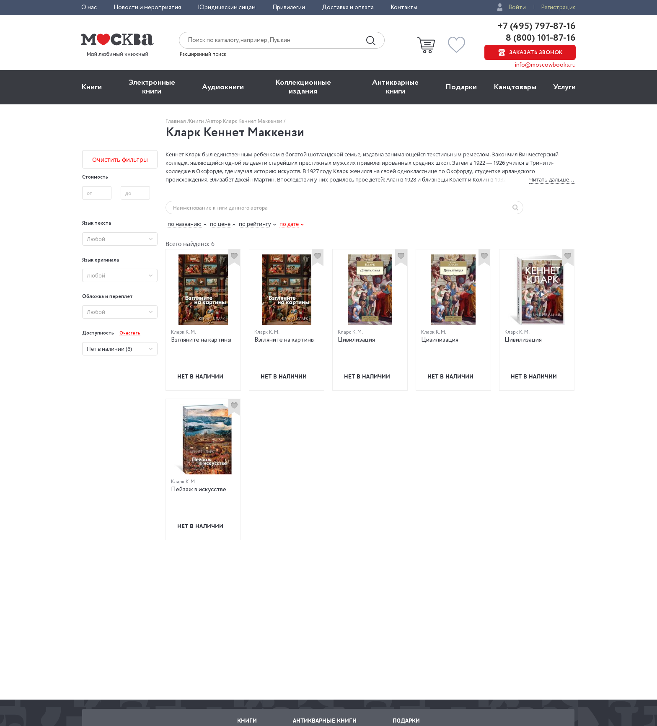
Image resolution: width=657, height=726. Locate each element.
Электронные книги (152, 87)
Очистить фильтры (120, 159)
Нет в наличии (200, 376)
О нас (89, 7)
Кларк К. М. (183, 332)
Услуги (564, 87)
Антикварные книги (395, 87)
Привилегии (288, 7)
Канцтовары (515, 87)
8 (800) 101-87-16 (540, 38)
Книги (91, 87)
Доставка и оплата (348, 7)
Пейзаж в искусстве (198, 489)
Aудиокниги (223, 87)
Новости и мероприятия (147, 7)
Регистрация (558, 7)
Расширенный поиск (203, 54)
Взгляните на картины (201, 340)
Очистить (129, 333)
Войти (517, 7)
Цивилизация (356, 340)
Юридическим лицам (227, 7)
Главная (176, 120)
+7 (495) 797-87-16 (537, 26)
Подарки (461, 87)
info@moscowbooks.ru (545, 65)
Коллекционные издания (303, 87)
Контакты (404, 7)
